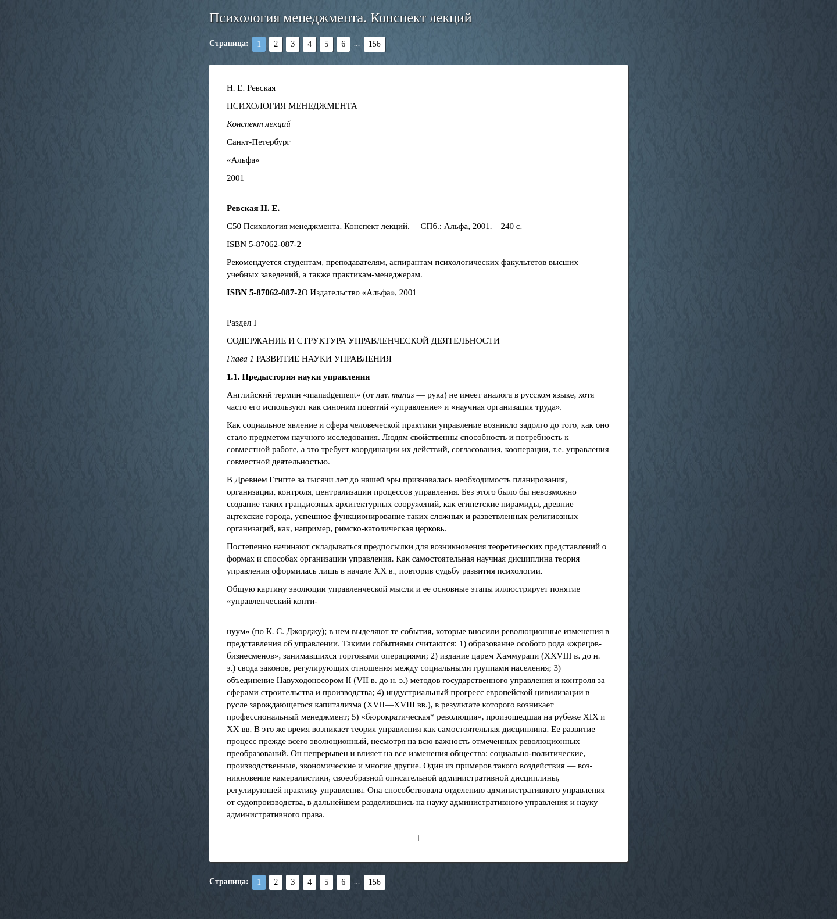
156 (375, 44)
